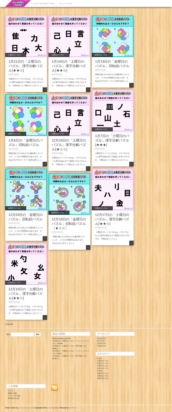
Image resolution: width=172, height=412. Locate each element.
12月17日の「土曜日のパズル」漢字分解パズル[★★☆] (112, 219)
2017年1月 (101, 341)
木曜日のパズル (103, 368)
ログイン (11, 391)
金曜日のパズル (101, 55)
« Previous (9, 324)
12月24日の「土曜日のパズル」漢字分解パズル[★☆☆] (69, 144)
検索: (8, 334)
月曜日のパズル (103, 366)
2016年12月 (101, 343)
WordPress (73, 408)
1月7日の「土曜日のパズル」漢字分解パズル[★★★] (112, 140)
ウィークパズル (65, 4)
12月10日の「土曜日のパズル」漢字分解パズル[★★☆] (25, 293)
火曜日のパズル (103, 376)
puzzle (99, 358)
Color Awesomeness (25, 408)
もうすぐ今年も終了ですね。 (44, 4)
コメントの (14, 396)
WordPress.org (13, 398)
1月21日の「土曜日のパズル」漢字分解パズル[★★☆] (25, 66)
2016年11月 (101, 346)
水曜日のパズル (103, 373)
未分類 (99, 371)
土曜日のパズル (14, 55)
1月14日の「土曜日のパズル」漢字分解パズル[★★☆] (69, 66)
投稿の (12, 393)
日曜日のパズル (103, 363)
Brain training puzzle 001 (62, 338)
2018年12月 (101, 338)
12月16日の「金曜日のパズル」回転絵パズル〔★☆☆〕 (69, 223)
